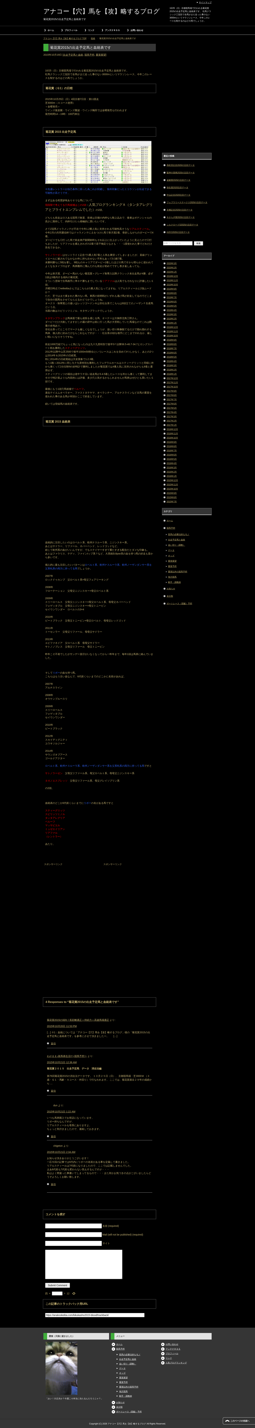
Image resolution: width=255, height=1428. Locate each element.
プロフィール (71, 30)
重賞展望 (101, 54)
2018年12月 (172, 327)
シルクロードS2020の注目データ (182, 225)
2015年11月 (172, 484)
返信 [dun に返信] (53, 1136)
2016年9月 (172, 442)
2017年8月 (172, 395)
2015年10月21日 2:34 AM (61, 1152)
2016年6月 (172, 455)
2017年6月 (172, 404)
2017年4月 (172, 412)
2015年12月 (172, 480)
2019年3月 (172, 314)
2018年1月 (172, 374)
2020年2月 (172, 267)
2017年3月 (172, 416)
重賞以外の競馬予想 (177, 571)
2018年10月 (172, 335)
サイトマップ (205, 2)
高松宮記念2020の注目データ (181, 165)
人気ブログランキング (176, 1363)
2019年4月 (172, 310)
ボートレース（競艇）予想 (179, 603)
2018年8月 (172, 344)
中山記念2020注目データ (179, 195)
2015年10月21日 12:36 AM (62, 1062)
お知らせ (171, 588)
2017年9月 (172, 391)
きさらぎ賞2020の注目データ (181, 217)
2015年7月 (172, 501)
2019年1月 (172, 323)
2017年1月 (172, 425)
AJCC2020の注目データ (178, 232)
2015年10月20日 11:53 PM (62, 1026)
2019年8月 (172, 293)
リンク (91, 30)
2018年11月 (172, 331)
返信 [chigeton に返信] (53, 1184)
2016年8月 (172, 446)
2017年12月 (172, 378)
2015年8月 (172, 497)
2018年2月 (172, 370)
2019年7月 (172, 297)
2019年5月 (172, 306)
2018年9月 (172, 340)
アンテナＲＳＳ (112, 30)
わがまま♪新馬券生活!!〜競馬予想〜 (67, 1056)
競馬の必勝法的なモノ (178, 534)
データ (171, 550)
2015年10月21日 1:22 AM (61, 1111)
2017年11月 (172, 382)
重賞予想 (172, 566)
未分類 (170, 596)
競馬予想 (89, 54)
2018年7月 (172, 348)
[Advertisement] (70, 889)
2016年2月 (172, 472)
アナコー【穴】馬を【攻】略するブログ (101, 11)
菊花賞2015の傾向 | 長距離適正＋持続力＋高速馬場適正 (78, 1020)
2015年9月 (172, 493)
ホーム (51, 30)
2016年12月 (172, 429)
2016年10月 (172, 438)
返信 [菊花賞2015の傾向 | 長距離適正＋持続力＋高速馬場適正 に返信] (53, 1043)
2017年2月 (172, 421)
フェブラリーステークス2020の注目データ (187, 202)
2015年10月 (172, 489)
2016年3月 (172, 467)
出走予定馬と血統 (73, 54)
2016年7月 (172, 450)
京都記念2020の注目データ (180, 210)
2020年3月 (172, 263)
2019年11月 (172, 280)
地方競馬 (172, 577)
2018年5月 (172, 357)
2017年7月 (172, 399)
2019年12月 (172, 276)
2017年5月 (172, 408)
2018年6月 (172, 353)
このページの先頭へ (240, 1421)
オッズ (171, 555)
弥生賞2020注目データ (177, 187)
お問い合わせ (137, 30)
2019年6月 (172, 301)
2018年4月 (172, 361)
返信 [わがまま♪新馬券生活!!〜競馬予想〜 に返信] (53, 1090)
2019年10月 (172, 284)
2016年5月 (172, 459)
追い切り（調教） (176, 545)
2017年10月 (172, 387)
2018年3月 (172, 365)
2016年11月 (172, 433)
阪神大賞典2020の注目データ (181, 172)
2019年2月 (172, 318)
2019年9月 (172, 289)
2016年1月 (172, 476)
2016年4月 (172, 463)
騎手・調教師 (174, 582)
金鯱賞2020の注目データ (179, 180)
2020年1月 (172, 272)
